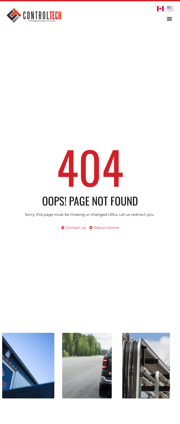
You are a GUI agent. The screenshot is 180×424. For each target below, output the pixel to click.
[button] (169, 19)
